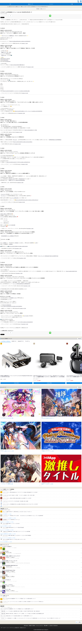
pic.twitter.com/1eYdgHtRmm (17, 306)
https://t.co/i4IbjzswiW (13, 41)
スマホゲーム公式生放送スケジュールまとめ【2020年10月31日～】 (37, 6)
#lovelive (18, 41)
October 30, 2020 (25, 164)
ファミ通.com (50, 625)
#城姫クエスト (4, 52)
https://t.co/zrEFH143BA (19, 111)
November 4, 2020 (18, 248)
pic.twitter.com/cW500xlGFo (25, 41)
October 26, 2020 (22, 202)
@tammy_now (11, 178)
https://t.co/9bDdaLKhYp (25, 283)
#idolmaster (19, 283)
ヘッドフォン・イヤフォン (5, 341)
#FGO (76, 271)
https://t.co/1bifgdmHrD (7, 304)
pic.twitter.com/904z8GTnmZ (25, 162)
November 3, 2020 (30, 228)
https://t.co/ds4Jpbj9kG (29, 130)
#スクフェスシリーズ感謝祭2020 (8, 35)
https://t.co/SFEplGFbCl (8, 306)
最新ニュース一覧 (23, 6)
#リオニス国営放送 (10, 235)
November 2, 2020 (21, 113)
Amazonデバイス (21, 341)
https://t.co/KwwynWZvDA (15, 64)
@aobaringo (21, 178)
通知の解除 (46, 625)
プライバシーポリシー (39, 625)
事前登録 (37, 8)
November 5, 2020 (25, 324)
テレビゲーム (27, 341)
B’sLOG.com (55, 625)
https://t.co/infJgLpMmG (20, 180)
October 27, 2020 (25, 43)
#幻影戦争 (11, 244)
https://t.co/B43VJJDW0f (70, 271)
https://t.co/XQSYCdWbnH (13, 246)
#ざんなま (15, 139)
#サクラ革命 (34, 130)
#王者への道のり (3, 213)
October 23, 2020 (30, 66)
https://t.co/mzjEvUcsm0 (11, 162)
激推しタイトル (43, 8)
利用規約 (30, 625)
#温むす (23, 64)
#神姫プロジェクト (12, 180)
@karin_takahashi (7, 58)
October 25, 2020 (25, 93)
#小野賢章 (4, 242)
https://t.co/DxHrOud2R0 (17, 141)
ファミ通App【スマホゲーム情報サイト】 (13, 6)
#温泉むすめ (3, 55)
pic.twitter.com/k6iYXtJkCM (23, 246)
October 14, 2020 (23, 308)
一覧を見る (79, 338)
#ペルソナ (29, 111)
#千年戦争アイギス (13, 297)
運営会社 (33, 625)
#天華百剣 (51, 139)
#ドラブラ (2, 216)
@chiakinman (8, 61)
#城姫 (21, 64)
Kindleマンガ (14, 341)
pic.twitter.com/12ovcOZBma (27, 141)
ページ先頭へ (79, 622)
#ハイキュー (3, 195)
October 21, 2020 (19, 132)
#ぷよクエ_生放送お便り (14, 197)
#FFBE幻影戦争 (4, 235)
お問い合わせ (26, 625)
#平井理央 (16, 242)
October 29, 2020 (20, 182)
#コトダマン (25, 111)
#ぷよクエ (3, 194)
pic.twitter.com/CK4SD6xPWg (37, 111)
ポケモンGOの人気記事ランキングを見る (6, 541)
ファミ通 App (3, 2)
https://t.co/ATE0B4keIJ (57, 139)
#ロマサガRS (17, 162)
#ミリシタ (15, 283)
